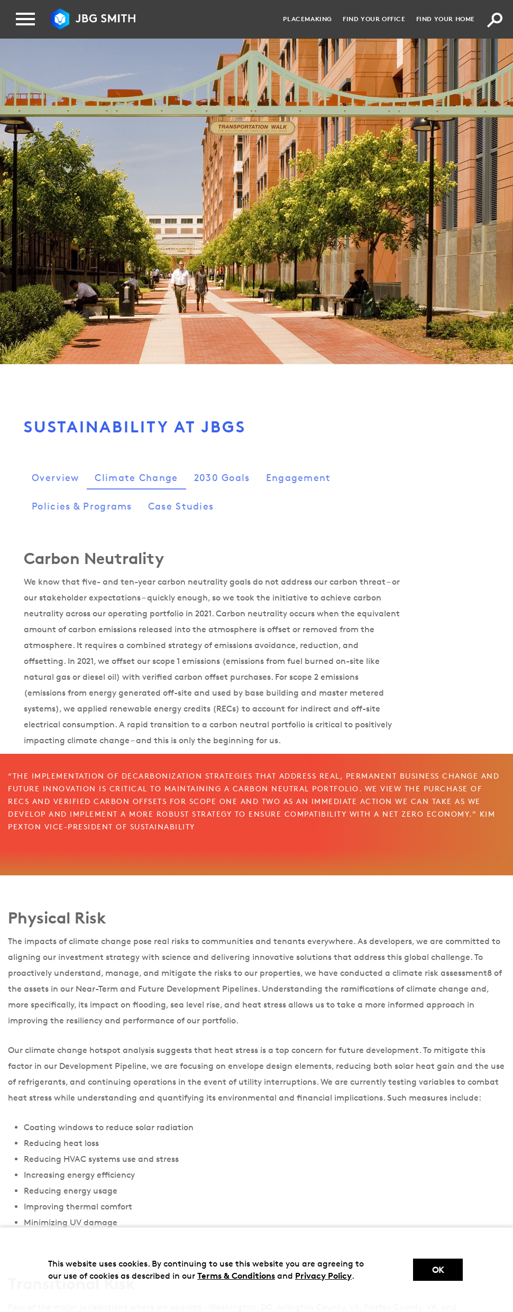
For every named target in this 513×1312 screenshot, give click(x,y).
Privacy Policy (323, 1275)
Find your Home (445, 19)
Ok (438, 1270)
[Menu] (25, 19)
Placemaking (307, 19)
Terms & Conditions (236, 1275)
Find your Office (374, 19)
